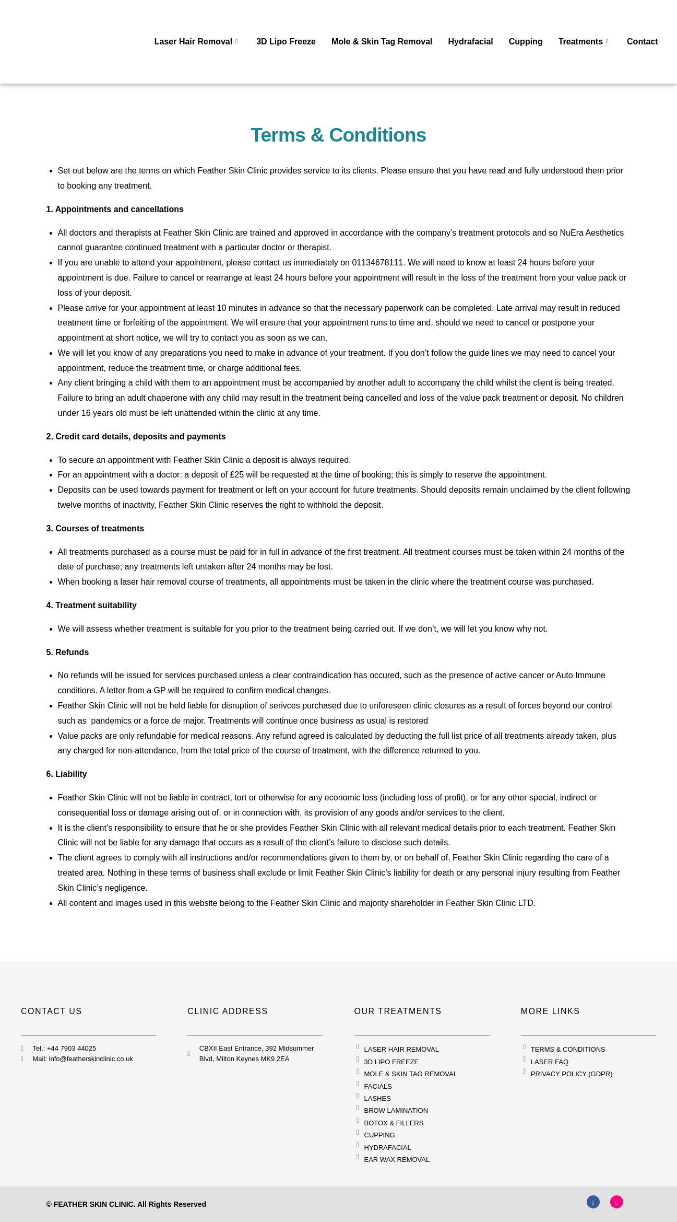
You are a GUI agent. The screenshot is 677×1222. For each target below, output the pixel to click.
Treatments (583, 42)
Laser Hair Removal (196, 42)
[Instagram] (616, 1201)
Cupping (526, 41)
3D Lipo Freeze (286, 41)
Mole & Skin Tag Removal (382, 41)
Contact (642, 41)
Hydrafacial (470, 41)
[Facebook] (593, 1201)
